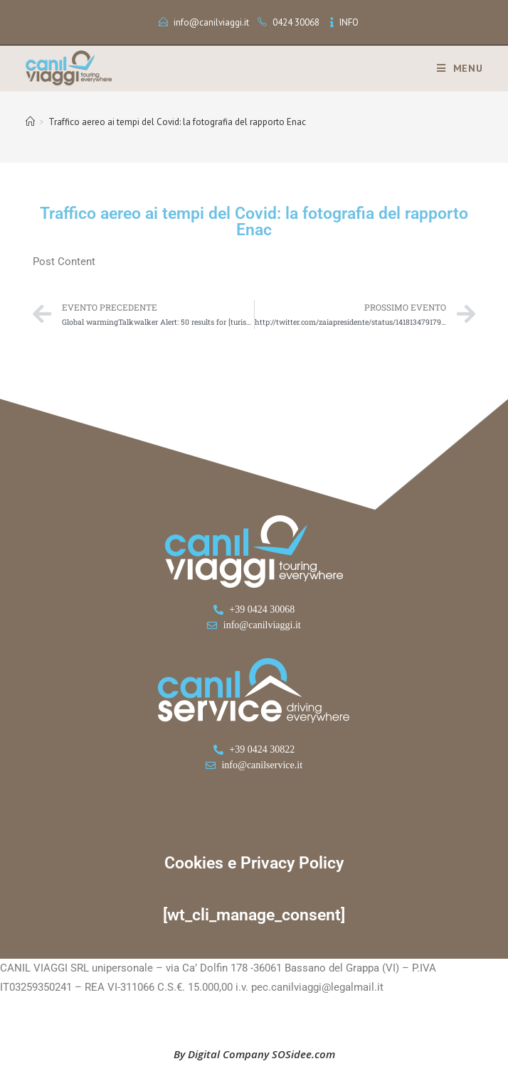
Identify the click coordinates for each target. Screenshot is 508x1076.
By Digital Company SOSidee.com (254, 1054)
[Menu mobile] (454, 68)
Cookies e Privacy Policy (254, 863)
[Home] (30, 122)
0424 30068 (295, 22)
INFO (349, 22)
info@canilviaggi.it (211, 22)
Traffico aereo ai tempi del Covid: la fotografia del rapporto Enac (177, 122)
